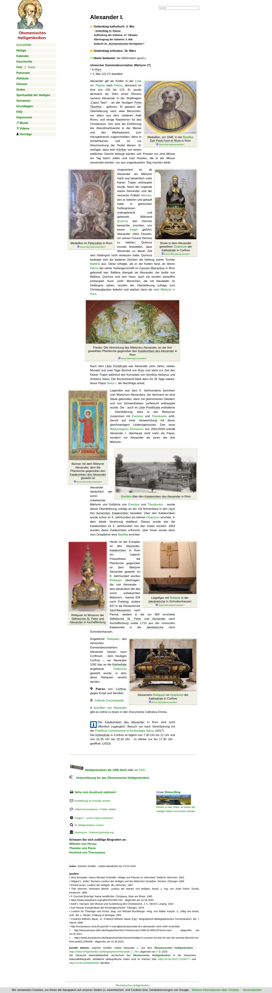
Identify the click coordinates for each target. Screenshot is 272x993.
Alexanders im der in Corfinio (163, 698)
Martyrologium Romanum (127, 429)
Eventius (137, 416)
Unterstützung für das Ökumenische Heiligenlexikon (109, 777)
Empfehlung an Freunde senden (92, 800)
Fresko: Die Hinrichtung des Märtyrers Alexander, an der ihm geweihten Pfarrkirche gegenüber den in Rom (132, 353)
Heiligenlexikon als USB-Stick (98, 770)
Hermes (146, 195)
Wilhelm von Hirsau (83, 843)
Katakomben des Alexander (156, 351)
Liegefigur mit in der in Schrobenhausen (170, 601)
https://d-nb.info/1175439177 (174, 959)
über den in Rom (156, 496)
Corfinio (121, 689)
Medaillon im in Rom (91, 245)
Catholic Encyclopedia (109, 700)
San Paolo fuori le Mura (165, 140)
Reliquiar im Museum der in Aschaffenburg (88, 619)
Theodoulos (159, 416)
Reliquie (175, 597)
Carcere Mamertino (152, 268)
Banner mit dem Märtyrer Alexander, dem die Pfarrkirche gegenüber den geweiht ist (88, 472)
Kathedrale (169, 250)
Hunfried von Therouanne (87, 852)
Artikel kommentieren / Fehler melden (95, 809)
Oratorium (180, 246)
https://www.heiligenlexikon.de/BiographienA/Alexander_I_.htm (104, 951)
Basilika (188, 137)
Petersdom (95, 243)
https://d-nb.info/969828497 (84, 963)
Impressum (81, 832)
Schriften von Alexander (110, 707)
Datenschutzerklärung (101, 832)
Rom (98, 69)
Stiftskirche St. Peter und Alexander (87, 620)
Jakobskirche (156, 601)
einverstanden (252, 990)
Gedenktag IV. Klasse (108, 31)
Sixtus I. (112, 383)
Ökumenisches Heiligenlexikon (133, 985)
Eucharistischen (118, 43)
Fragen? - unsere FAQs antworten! (94, 818)
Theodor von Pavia (82, 848)
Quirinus (122, 221)
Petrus (118, 85)
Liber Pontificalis (116, 366)
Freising (123, 601)
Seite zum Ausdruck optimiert (95, 792)
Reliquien (116, 580)
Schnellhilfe (23, 45)
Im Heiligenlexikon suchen (89, 825)
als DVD (139, 770)
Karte (31, 67)
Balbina (95, 263)
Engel (133, 229)
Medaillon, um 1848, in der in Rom (170, 141)
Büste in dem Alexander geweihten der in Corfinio (175, 248)
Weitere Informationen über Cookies (215, 990)
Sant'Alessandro (120, 610)
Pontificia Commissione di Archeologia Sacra (124, 730)
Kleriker (121, 149)
